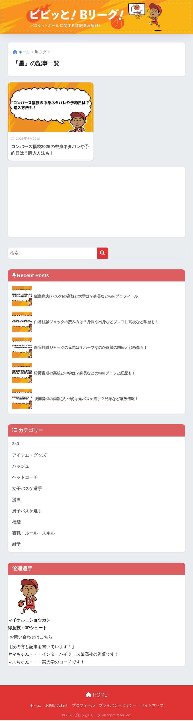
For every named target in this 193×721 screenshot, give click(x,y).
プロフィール (83, 706)
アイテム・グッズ (29, 455)
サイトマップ (152, 706)
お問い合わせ (56, 706)
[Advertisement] (96, 202)
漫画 (16, 500)
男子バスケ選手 (27, 511)
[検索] (102, 253)
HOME (96, 695)
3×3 (15, 444)
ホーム (35, 706)
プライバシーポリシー (117, 706)
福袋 (16, 522)
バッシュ (20, 466)
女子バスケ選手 (27, 489)
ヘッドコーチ (25, 477)
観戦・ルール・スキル (33, 534)
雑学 (16, 545)
